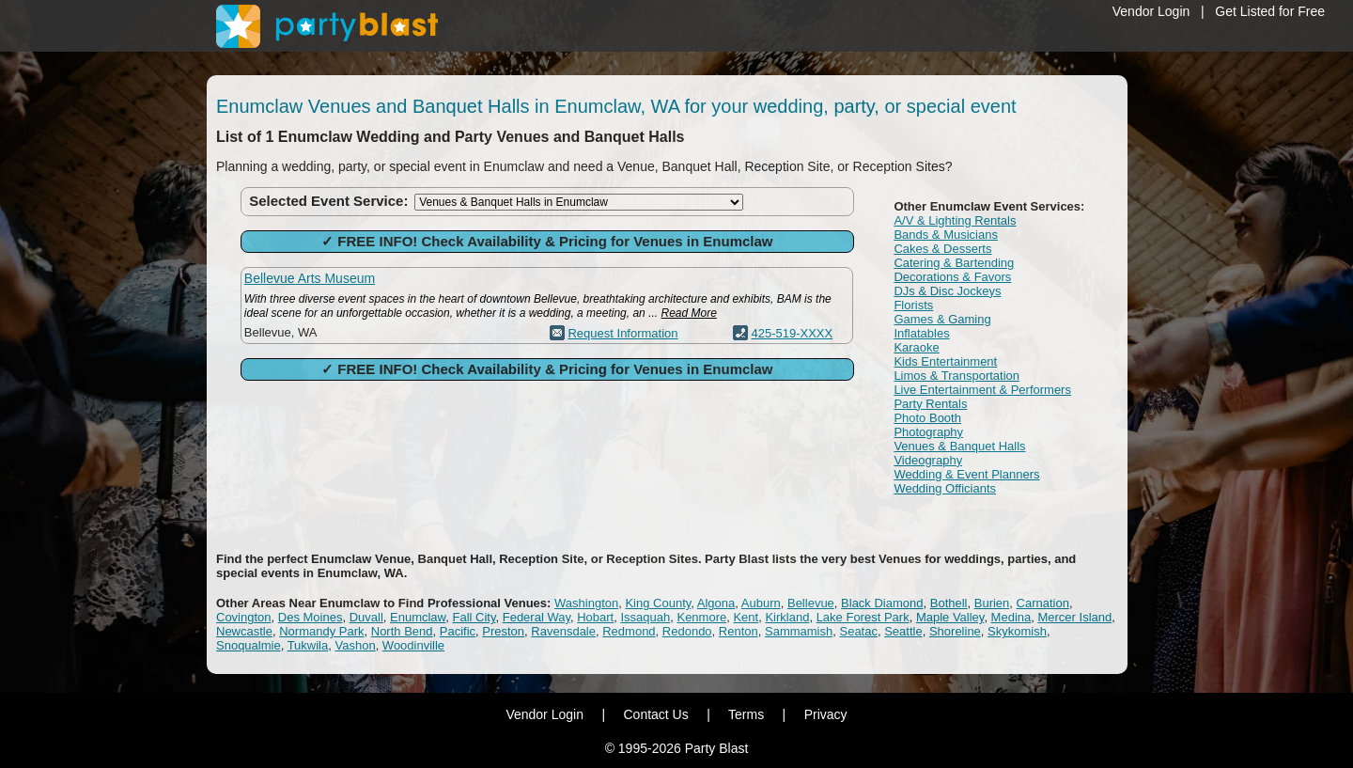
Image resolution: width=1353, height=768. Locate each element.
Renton (738, 631)
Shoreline (955, 631)
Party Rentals (930, 404)
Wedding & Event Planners (966, 474)
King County (658, 603)
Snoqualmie (248, 645)
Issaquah (645, 617)
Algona (716, 603)
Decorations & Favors (952, 277)
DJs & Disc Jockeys (947, 291)
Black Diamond (882, 603)
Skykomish (1017, 631)
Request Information (622, 333)
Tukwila (308, 645)
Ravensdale (563, 631)
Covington (244, 617)
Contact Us (655, 714)
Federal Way (536, 617)
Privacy (826, 714)
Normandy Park (321, 631)
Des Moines (310, 617)
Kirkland (787, 617)
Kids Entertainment (945, 361)
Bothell (949, 603)
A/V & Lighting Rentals (955, 220)
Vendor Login (1151, 11)
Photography (928, 432)
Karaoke (916, 347)
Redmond (628, 631)
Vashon (354, 645)
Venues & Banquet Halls (959, 446)
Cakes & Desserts (942, 249)
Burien (992, 603)
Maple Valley (950, 617)
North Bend (402, 631)
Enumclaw (417, 617)
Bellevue (810, 603)
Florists (913, 305)
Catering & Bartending (954, 263)
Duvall (366, 617)
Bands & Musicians (946, 234)
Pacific (457, 631)
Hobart (595, 617)
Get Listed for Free (1270, 11)
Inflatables (921, 333)
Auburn (761, 603)
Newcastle (244, 631)
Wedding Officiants (945, 488)
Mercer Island (1074, 617)
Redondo (687, 631)
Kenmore (701, 617)
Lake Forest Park (863, 617)
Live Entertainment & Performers (982, 390)
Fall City (474, 617)
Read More (688, 313)
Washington (586, 603)
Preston (503, 631)
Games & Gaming (942, 319)
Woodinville (413, 645)
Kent (745, 617)
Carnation (1043, 603)
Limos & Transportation (956, 375)
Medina (1011, 617)
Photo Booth (927, 418)
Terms (746, 714)
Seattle (903, 631)
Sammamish (798, 631)
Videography (928, 460)
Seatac (858, 631)
